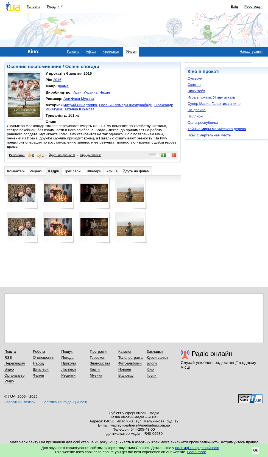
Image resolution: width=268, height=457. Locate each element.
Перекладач (14, 363)
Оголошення (43, 357)
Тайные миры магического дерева (217, 129)
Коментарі (15, 171)
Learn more (196, 452)
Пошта (10, 351)
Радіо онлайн (212, 353)
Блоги (152, 363)
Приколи (68, 363)
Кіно (192, 71)
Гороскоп (97, 357)
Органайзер (14, 375)
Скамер (194, 85)
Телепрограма (130, 357)
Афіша (91, 52)
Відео (9, 369)
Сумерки (195, 78)
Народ (38, 363)
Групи (151, 375)
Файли (38, 375)
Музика (96, 375)
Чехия (105, 92)
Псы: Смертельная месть (209, 135)
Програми (98, 351)
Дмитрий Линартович (79, 105)
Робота (39, 351)
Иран (76, 92)
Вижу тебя (196, 91)
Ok (255, 450)
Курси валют (157, 357)
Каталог (125, 351)
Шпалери (93, 171)
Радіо (9, 381)
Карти (95, 369)
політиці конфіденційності (197, 448)
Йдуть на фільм (135, 171)
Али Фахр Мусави (78, 99)
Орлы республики (203, 122)
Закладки (155, 351)
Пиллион (195, 116)
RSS (8, 357)
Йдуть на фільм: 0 (62, 155)
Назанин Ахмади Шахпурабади (125, 105)
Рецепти (68, 375)
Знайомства (100, 363)
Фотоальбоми (130, 363)
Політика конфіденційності (64, 402)
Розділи (53, 6)
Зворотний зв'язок (19, 402)
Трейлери (72, 171)
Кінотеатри (110, 52)
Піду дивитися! (90, 155)
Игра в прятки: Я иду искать (211, 97)
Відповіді (126, 375)
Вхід (234, 6)
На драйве (197, 110)
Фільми (130, 52)
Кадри (54, 171)
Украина (90, 92)
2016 (57, 80)
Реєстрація (253, 6)
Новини (124, 369)
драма (63, 86)
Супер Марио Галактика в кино (214, 104)
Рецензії (36, 171)
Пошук (66, 351)
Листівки (68, 369)
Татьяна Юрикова (79, 109)
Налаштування (251, 52)
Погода (67, 357)
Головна (33, 6)
